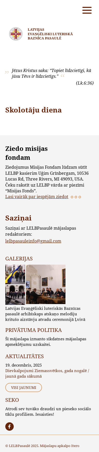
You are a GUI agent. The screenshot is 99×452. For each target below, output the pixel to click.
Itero (75, 445)
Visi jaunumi (23, 387)
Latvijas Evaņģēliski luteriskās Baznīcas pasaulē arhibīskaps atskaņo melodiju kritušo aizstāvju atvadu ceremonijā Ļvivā (45, 314)
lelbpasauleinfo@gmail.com (33, 241)
